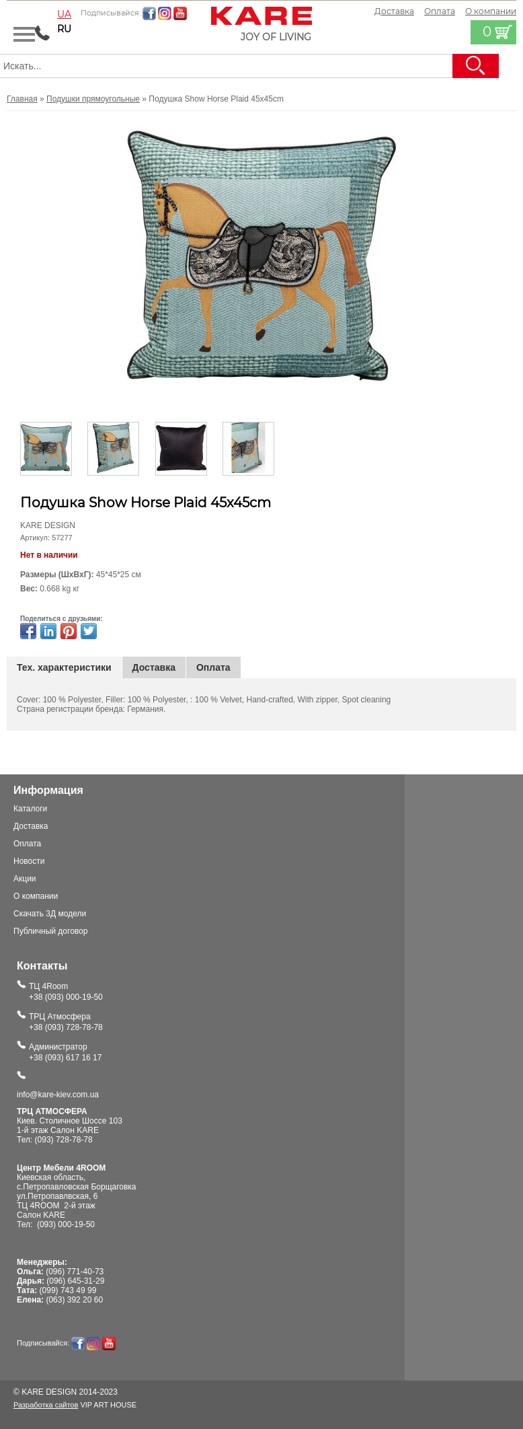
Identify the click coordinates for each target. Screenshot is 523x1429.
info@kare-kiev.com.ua (58, 1094)
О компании (35, 896)
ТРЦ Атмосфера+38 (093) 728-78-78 (66, 1022)
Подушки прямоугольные (93, 99)
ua (64, 14)
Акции (24, 878)
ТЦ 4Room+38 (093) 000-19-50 (66, 992)
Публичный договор (50, 931)
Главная (22, 99)
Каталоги (30, 808)
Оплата (439, 11)
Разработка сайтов (45, 1405)
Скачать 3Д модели (49, 913)
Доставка (394, 11)
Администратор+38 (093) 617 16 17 (65, 1052)
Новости (28, 861)
